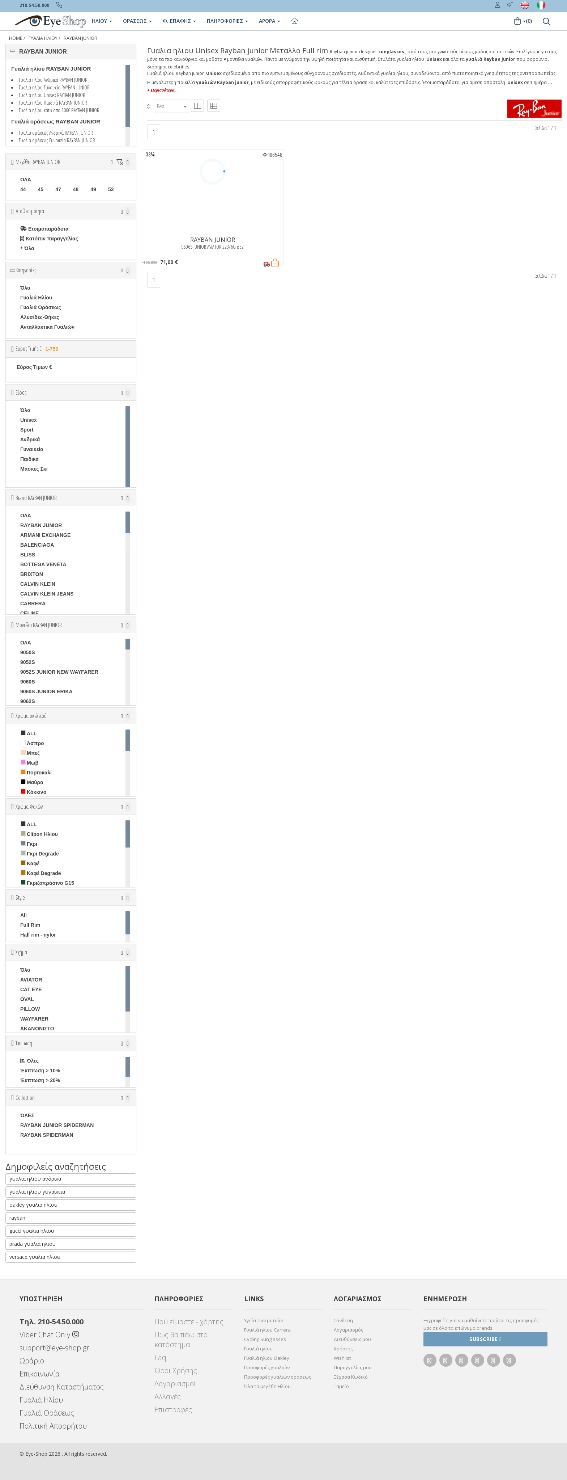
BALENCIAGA (37, 545)
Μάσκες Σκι (34, 469)
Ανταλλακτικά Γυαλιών (47, 327)
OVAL (27, 999)
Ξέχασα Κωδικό (351, 1377)
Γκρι (29, 844)
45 (41, 189)
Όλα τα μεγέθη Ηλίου (267, 1386)
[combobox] (171, 106)
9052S (27, 662)
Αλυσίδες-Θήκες (39, 317)
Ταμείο (341, 1386)
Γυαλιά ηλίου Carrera (267, 1329)
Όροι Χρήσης (175, 1370)
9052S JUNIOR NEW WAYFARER (59, 672)
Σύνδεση (343, 1320)
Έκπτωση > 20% (40, 1080)
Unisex (28, 420)
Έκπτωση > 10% (40, 1070)
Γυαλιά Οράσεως (40, 307)
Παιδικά (29, 459)
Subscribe (485, 1339)
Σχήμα (21, 952)
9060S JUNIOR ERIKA (46, 691)
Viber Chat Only (49, 1335)
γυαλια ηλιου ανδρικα (35, 1178)
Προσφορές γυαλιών (267, 1367)
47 (58, 189)
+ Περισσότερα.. (161, 90)
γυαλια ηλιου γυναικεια (37, 1191)
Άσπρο (32, 743)
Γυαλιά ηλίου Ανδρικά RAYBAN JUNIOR (53, 79)
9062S (27, 701)
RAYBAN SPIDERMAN (46, 1135)
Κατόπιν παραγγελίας (49, 238)
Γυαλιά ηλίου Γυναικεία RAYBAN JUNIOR (54, 87)
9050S (27, 652)
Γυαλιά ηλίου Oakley (266, 1358)
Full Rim (30, 925)
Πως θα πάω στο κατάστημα (181, 1339)
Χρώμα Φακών (29, 807)
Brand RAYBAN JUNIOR (36, 498)
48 (76, 189)
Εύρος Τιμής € (38, 349)
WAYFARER (34, 1019)
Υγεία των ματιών (263, 1320)
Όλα (27, 248)
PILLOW (30, 1009)
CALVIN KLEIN (37, 584)
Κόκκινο (33, 792)
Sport (27, 430)
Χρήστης (343, 1348)
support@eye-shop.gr (54, 1348)
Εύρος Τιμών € (34, 367)
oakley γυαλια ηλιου (33, 1204)
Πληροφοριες (227, 20)
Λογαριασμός (348, 1329)
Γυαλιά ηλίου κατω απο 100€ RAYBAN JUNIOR (59, 110)
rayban (17, 1217)
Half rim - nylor (38, 935)
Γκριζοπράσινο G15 (47, 883)
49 (93, 189)
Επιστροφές (173, 1409)
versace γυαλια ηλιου (34, 1256)
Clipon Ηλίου (39, 834)
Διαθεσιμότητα (30, 211)
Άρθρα (269, 20)
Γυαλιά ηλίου (258, 1348)
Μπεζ (30, 753)
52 (111, 189)
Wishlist (342, 1358)
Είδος (21, 392)
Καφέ (30, 863)
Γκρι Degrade (40, 853)
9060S (27, 682)
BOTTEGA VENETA (43, 564)
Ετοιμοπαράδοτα (44, 229)
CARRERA (33, 603)
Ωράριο (32, 1361)
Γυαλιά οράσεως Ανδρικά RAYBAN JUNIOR (56, 132)
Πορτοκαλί (36, 772)
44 (23, 189)
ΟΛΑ (25, 179)
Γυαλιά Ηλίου (36, 297)
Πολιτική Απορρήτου (53, 1426)
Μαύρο (32, 782)
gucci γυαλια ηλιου (31, 1230)
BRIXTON (31, 574)
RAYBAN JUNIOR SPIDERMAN (57, 1125)
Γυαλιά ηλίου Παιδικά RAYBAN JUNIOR (53, 102)
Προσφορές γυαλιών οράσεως (277, 1377)
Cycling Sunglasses (265, 1339)
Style (20, 897)
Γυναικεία (31, 449)
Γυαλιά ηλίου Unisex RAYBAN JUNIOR (52, 94)
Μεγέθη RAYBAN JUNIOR (38, 162)
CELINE (29, 613)
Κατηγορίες (26, 270)
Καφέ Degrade (41, 873)
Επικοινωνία (40, 1374)
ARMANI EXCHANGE (45, 535)
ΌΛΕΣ (27, 1115)
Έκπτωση (24, 1043)
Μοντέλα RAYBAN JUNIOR (39, 625)
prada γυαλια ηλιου (32, 1243)
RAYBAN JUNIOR (80, 38)
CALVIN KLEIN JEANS (47, 594)
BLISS (27, 555)
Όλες (29, 1061)
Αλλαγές (167, 1396)
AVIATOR (31, 980)
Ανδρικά (30, 439)
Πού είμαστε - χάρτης (188, 1321)
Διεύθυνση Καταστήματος (62, 1387)
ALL (29, 733)
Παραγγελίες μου (353, 1367)
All (23, 915)
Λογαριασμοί (175, 1383)
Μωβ (29, 763)
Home (15, 38)
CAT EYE (31, 989)
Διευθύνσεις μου (352, 1339)
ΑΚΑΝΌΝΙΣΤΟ (37, 1028)
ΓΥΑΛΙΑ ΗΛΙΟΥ (43, 38)
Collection (25, 1098)
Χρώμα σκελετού (31, 716)
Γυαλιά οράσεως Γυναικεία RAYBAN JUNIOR (57, 140)
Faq (160, 1357)
